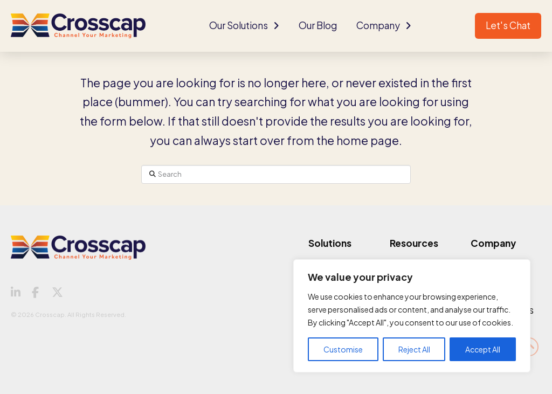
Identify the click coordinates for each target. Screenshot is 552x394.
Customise (343, 349)
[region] (411, 315)
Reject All (414, 349)
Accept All (482, 349)
